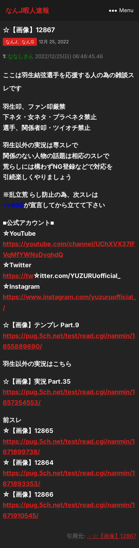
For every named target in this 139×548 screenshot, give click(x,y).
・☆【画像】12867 (111, 535)
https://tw (18, 275)
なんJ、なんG (20, 41)
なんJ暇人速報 (27, 10)
